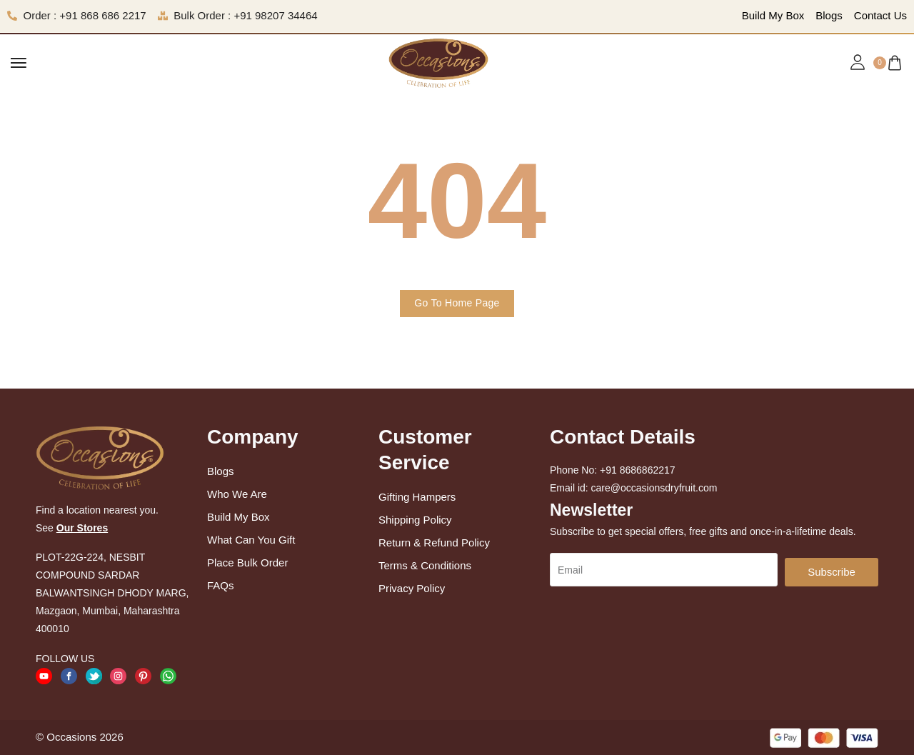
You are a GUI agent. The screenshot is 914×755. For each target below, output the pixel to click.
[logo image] (438, 62)
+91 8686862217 (638, 470)
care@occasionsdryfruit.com (654, 488)
